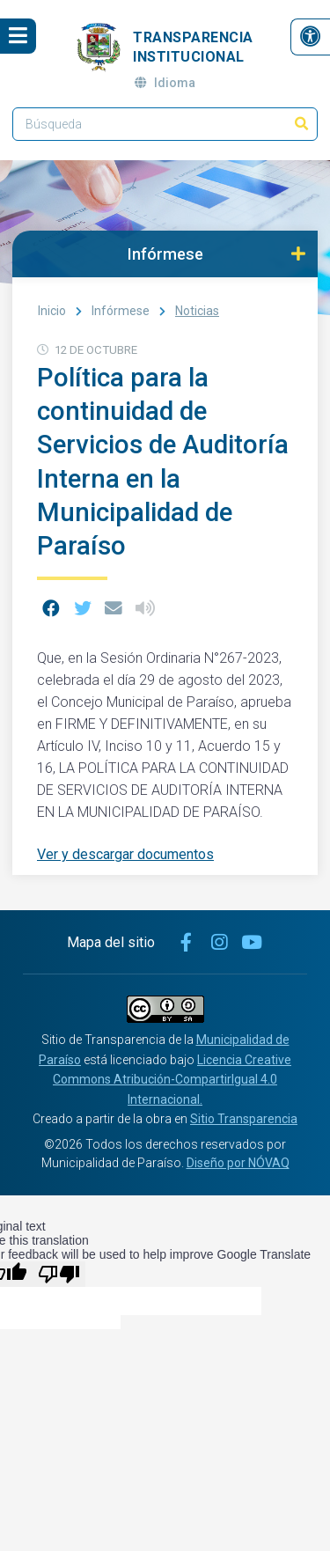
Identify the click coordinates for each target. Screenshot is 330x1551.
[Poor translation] (59, 1274)
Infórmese (121, 311)
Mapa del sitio (111, 942)
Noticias (197, 311)
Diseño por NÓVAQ (238, 1163)
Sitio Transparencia (243, 1119)
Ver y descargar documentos (125, 854)
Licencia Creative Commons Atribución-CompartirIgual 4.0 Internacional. (172, 1079)
